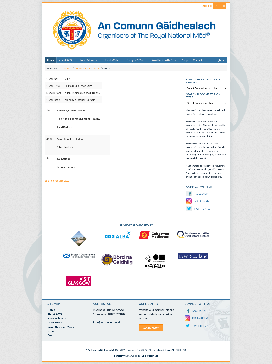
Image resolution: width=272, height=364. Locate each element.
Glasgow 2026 (135, 60)
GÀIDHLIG (207, 6)
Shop (185, 60)
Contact (197, 60)
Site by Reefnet (150, 355)
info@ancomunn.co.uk (107, 322)
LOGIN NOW (151, 327)
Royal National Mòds (60, 326)
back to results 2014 (57, 180)
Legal (117, 355)
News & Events (88, 60)
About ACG (65, 60)
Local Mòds (111, 60)
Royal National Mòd (163, 60)
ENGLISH (219, 6)
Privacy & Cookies (130, 355)
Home (50, 60)
